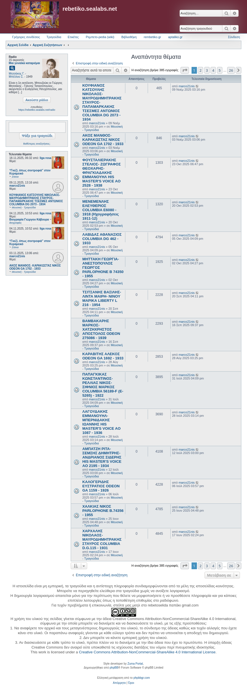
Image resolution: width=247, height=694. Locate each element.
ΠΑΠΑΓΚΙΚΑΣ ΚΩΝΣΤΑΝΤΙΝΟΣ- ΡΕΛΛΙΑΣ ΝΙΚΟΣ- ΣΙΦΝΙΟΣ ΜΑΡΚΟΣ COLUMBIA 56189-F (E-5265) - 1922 (102, 385)
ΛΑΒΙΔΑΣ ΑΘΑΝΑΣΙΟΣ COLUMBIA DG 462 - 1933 (102, 238)
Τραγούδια (53, 37)
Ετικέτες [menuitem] (73, 37)
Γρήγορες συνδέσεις (26, 37)
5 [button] (220, 70)
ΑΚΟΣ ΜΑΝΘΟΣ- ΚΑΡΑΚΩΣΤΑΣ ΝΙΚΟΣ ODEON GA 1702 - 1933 (102, 139)
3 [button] (207, 70)
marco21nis (17, 185)
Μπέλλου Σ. (16, 76)
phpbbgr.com (142, 677)
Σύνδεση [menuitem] (234, 37)
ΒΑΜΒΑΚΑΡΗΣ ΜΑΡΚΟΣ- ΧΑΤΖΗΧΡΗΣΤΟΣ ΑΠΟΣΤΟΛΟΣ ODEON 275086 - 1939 (101, 329)
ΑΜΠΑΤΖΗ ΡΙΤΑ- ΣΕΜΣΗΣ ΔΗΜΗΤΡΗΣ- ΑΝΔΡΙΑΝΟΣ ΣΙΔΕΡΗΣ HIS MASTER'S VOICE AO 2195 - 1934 (101, 457)
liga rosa (45, 158)
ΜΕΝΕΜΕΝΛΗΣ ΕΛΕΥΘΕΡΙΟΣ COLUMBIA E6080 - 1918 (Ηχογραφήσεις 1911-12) (100, 210)
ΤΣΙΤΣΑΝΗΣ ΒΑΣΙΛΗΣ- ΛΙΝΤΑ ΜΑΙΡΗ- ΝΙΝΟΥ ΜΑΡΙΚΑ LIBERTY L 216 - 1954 (101, 298)
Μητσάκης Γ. (16, 73)
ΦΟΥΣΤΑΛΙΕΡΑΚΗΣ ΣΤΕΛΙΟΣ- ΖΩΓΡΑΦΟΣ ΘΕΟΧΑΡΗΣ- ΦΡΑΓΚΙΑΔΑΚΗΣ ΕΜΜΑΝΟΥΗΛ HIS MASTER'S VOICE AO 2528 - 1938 (101, 172)
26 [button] (231, 70)
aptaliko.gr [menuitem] (175, 37)
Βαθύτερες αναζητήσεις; (36, 143)
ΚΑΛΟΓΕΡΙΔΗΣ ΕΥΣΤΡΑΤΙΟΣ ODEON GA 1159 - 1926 (101, 486)
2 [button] (200, 70)
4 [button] (213, 70)
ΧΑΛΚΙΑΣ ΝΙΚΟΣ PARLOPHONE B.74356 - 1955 (103, 510)
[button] (185, 70)
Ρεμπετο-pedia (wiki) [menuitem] (100, 37)
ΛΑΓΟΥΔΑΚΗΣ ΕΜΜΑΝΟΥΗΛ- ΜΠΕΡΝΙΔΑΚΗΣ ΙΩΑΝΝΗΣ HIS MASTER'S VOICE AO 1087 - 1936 (101, 422)
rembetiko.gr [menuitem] (152, 37)
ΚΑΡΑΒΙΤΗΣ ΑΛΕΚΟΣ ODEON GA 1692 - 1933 (102, 356)
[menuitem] (119, 683)
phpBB (114, 667)
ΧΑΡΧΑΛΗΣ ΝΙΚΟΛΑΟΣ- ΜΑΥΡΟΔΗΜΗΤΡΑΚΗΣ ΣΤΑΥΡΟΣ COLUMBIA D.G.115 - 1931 (102, 539)
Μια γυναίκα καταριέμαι (24, 63)
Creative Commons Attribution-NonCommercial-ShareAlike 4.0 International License (147, 652)
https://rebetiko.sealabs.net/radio (36, 109)
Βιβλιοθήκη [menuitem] (129, 37)
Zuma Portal (135, 663)
